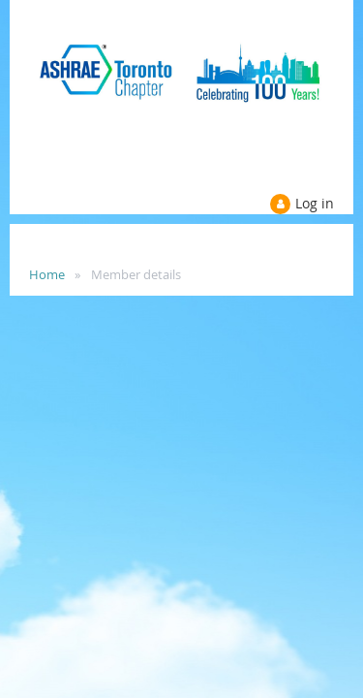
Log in (314, 203)
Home (47, 274)
